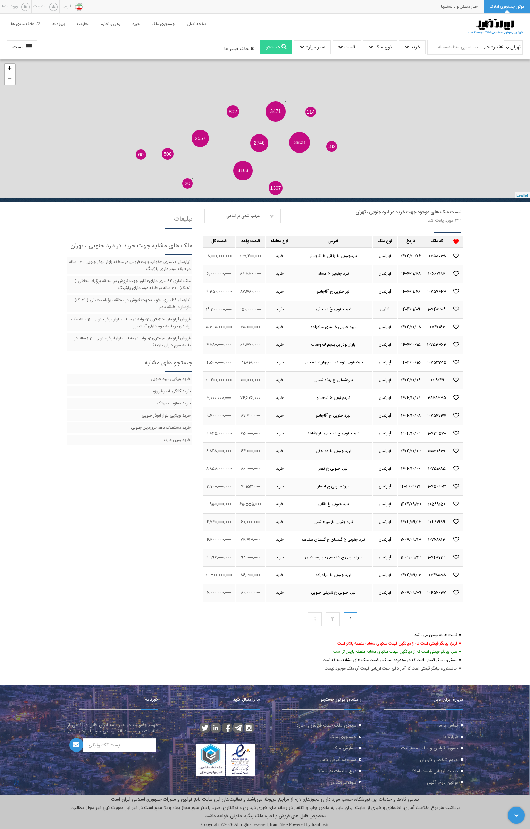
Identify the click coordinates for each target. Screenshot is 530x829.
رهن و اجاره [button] (110, 24)
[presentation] (460, 7)
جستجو (276, 47)
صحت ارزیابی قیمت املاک (434, 771)
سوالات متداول (342, 783)
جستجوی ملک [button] (163, 24)
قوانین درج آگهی (442, 783)
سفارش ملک (344, 748)
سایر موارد (312, 47)
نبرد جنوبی (491, 47)
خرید (412, 47)
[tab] (507, 7)
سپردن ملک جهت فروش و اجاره (326, 725)
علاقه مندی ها (25, 24)
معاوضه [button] (83, 24)
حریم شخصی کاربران (439, 760)
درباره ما (450, 737)
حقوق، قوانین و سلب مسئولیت (429, 748)
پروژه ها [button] (58, 24)
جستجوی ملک (343, 737)
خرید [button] (136, 24)
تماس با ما (448, 725)
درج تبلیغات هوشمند (337, 771)
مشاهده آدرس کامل (338, 760)
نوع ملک (380, 47)
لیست (22, 47)
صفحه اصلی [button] (197, 24)
